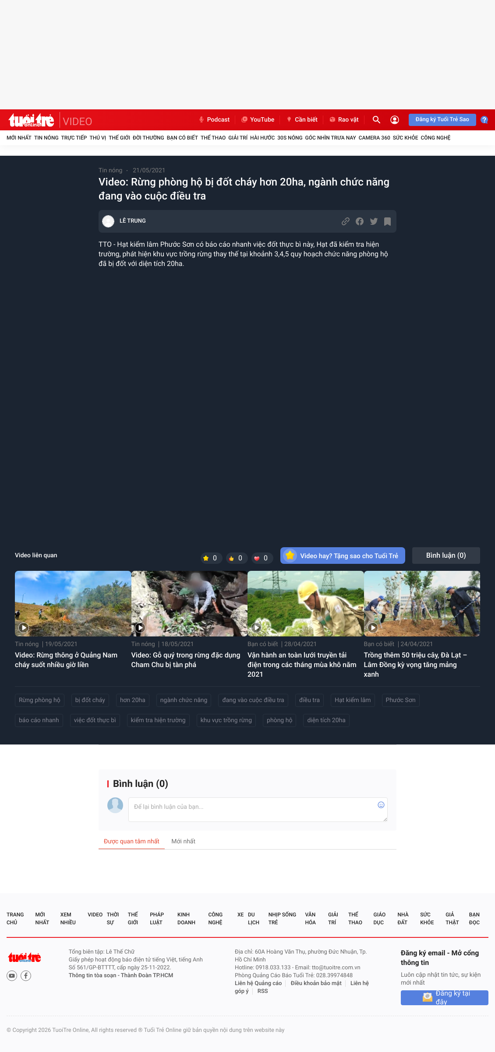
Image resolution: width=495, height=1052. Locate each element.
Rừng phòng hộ (39, 700)
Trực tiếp (74, 138)
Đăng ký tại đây (453, 997)
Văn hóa (310, 919)
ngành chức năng (184, 700)
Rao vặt (344, 119)
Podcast (214, 119)
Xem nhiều (68, 919)
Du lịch (253, 919)
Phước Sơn (401, 700)
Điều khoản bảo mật (316, 983)
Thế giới (119, 138)
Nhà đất (402, 919)
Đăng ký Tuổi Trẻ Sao (442, 119)
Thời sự (113, 919)
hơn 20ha (132, 700)
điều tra (309, 700)
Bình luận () (446, 555)
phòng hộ (279, 720)
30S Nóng (289, 138)
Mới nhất (19, 138)
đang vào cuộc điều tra (253, 700)
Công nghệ (435, 138)
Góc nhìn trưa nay (330, 138)
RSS (263, 991)
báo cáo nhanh (39, 720)
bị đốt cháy (90, 700)
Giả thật (452, 919)
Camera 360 (374, 138)
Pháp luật (157, 919)
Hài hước (262, 138)
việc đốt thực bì (95, 720)
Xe (240, 915)
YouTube (257, 119)
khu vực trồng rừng (226, 720)
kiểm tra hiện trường (158, 720)
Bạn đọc (474, 919)
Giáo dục (380, 919)
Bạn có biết (182, 138)
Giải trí (238, 138)
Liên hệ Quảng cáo (258, 983)
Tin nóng (46, 138)
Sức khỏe (405, 138)
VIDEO (77, 121)
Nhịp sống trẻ (282, 919)
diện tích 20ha (326, 720)
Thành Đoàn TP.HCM (147, 975)
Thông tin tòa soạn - (95, 975)
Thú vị (97, 138)
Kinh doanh (186, 919)
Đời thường (148, 138)
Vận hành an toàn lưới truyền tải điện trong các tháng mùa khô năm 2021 (302, 664)
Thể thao (213, 138)
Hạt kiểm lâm (353, 700)
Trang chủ (15, 919)
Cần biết (301, 119)
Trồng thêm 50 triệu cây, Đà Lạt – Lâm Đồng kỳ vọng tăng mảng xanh (415, 664)
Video (95, 915)
